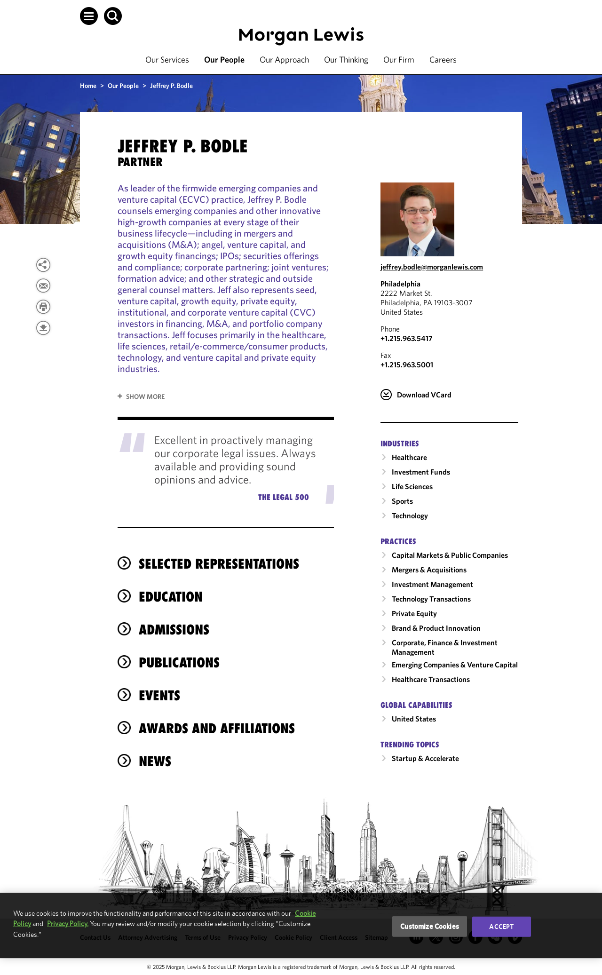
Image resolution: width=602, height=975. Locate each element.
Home (88, 85)
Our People (224, 59)
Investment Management (432, 584)
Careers (443, 59)
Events (159, 695)
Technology (410, 515)
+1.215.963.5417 (406, 338)
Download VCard (424, 394)
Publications (179, 662)
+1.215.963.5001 (406, 364)
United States (414, 718)
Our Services (167, 59)
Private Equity (414, 613)
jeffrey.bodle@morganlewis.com (431, 266)
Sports (402, 501)
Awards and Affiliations (217, 728)
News (155, 761)
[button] (89, 16)
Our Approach (284, 59)
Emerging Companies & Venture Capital (455, 664)
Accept (501, 926)
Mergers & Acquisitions (429, 569)
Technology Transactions (431, 598)
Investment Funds (421, 471)
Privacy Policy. (67, 923)
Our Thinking (346, 59)
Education (171, 596)
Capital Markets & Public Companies (450, 555)
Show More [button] (145, 396)
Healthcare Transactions (431, 679)
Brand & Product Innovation (436, 628)
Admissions (174, 629)
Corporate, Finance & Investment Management (445, 647)
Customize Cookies (429, 926)
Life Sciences (412, 486)
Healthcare (409, 457)
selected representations (219, 563)
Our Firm (398, 59)
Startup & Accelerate (425, 758)
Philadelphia (400, 283)
